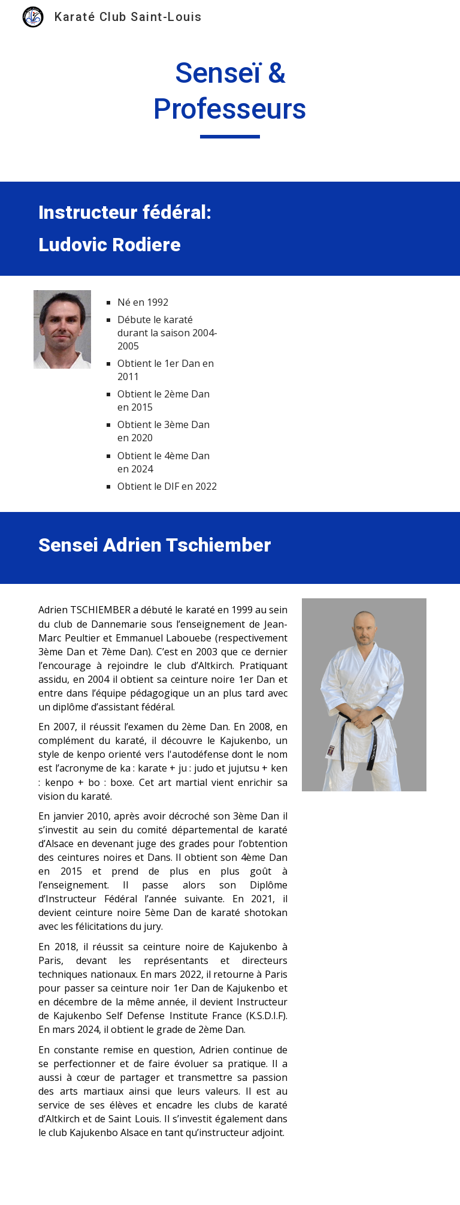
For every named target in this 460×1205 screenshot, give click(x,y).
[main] (230, 96)
